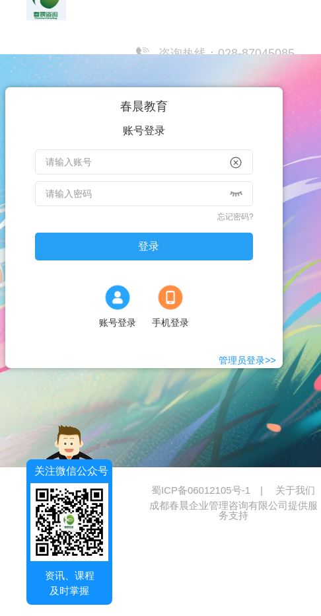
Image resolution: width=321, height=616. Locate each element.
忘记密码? (235, 217)
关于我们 (295, 490)
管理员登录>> (247, 360)
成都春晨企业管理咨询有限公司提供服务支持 (233, 510)
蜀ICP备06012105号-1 (213, 490)
